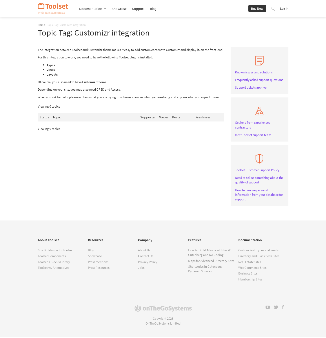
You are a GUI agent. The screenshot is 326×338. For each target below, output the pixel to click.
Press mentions (98, 262)
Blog (153, 9)
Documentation (90, 9)
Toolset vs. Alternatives (53, 268)
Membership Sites (250, 280)
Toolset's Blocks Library (54, 262)
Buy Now (257, 9)
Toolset (53, 9)
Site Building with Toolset (55, 250)
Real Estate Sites (249, 262)
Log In (284, 9)
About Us (144, 250)
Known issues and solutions (254, 73)
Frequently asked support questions (259, 80)
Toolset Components (52, 256)
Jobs (141, 268)
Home (41, 25)
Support (138, 9)
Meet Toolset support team (253, 135)
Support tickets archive (250, 88)
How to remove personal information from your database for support (259, 195)
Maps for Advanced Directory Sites (211, 261)
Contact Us (145, 256)
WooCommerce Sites (252, 268)
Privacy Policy (147, 262)
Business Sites (247, 274)
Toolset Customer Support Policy (257, 170)
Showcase (119, 9)
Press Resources (98, 268)
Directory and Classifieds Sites (258, 256)
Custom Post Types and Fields (258, 250)
